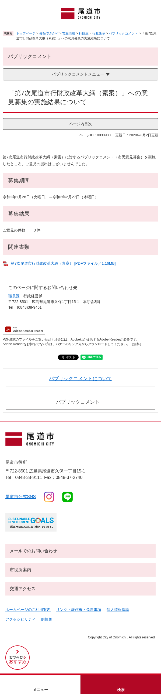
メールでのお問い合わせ (33, 551)
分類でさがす (49, 33)
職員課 (14, 296)
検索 (121, 690)
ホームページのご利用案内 (28, 609)
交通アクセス (23, 588)
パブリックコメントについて (80, 378)
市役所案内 (20, 569)
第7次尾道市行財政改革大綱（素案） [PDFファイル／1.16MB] (63, 263)
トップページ (26, 33)
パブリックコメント (123, 33)
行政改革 (98, 33)
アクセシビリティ (20, 619)
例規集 (46, 619)
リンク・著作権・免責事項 (78, 609)
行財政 (84, 33)
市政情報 (68, 33)
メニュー (40, 690)
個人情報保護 (118, 609)
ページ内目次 (80, 124)
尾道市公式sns (20, 496)
